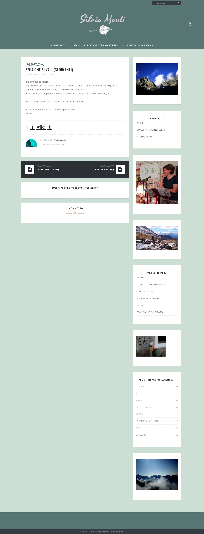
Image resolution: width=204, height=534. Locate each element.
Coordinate (58, 45)
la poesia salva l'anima (147, 298)
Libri (74, 45)
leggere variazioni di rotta (150, 312)
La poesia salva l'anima (139, 45)
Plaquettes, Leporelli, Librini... (151, 130)
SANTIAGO (35, 65)
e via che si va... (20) (104, 169)
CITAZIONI (157, 386)
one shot (140, 305)
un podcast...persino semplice (151, 284)
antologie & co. (144, 136)
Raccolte (140, 123)
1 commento (69, 74)
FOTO (157, 393)
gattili (157, 414)
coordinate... (142, 277)
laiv (157, 428)
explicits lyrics (157, 407)
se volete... (157, 434)
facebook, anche (144, 291)
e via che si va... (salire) (47, 169)
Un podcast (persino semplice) (101, 45)
